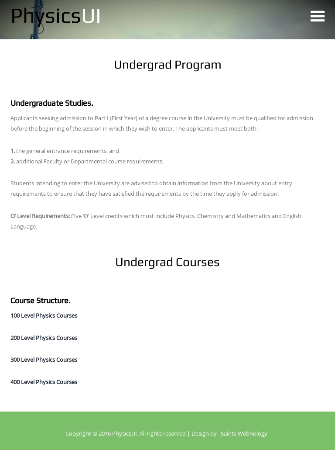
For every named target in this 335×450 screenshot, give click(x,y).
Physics (55, 15)
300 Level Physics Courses (43, 359)
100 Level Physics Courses (43, 315)
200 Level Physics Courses (43, 338)
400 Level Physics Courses (43, 382)
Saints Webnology (244, 433)
